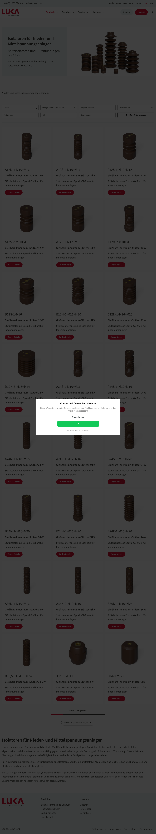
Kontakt (69, 430)
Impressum (76, 430)
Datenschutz (85, 430)
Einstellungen (78, 417)
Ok (78, 424)
